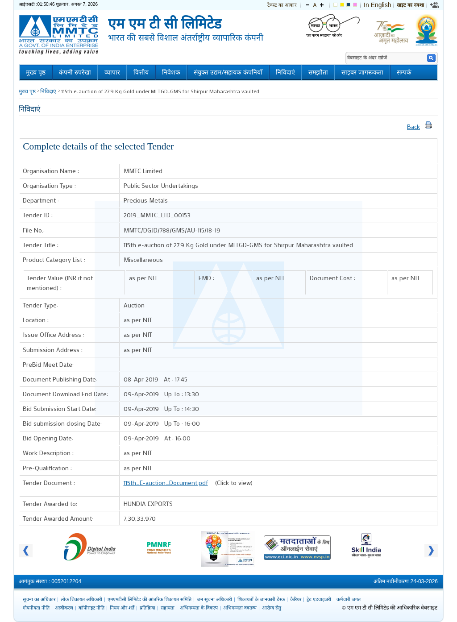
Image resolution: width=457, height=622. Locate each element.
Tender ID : (38, 215)
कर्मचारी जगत (349, 599)
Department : (41, 200)
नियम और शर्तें (122, 607)
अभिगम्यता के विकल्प (199, 607)
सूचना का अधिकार (39, 599)
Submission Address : (53, 349)
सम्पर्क (404, 72)
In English (377, 4)
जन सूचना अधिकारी (214, 599)
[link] (435, 4)
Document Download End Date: (65, 394)
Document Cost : (332, 278)
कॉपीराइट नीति (91, 607)
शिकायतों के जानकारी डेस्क (261, 599)
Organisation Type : (49, 185)
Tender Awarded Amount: (58, 518)
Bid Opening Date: (48, 438)
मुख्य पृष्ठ (36, 72)
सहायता (167, 607)
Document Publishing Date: (60, 379)
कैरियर (295, 599)
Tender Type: (40, 305)
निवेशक (171, 72)
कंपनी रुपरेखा (75, 72)
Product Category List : (54, 259)
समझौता (318, 72)
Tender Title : (40, 245)
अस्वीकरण (64, 607)
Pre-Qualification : (47, 468)
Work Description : (48, 452)
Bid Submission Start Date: (59, 408)
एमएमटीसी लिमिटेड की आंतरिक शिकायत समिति (149, 599)
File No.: (34, 230)
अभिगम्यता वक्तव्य (240, 607)
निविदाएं (285, 72)
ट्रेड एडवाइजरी (319, 599)
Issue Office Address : (53, 334)
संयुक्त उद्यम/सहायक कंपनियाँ (228, 72)
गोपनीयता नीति (36, 607)
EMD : (206, 278)
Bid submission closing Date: (62, 423)
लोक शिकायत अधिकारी (81, 599)
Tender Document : (49, 482)
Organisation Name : (51, 170)
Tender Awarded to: (50, 503)
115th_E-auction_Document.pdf (166, 482)
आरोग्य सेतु (271, 607)
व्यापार (112, 72)
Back (413, 126)
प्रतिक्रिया (147, 607)
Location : (36, 319)
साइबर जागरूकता (362, 72)
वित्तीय (141, 72)
